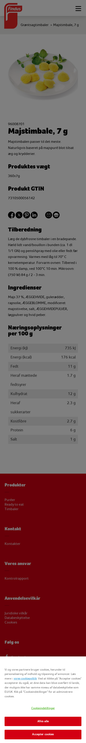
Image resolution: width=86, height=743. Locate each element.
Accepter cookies (43, 734)
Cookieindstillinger (43, 708)
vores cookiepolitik (25, 678)
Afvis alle (43, 721)
